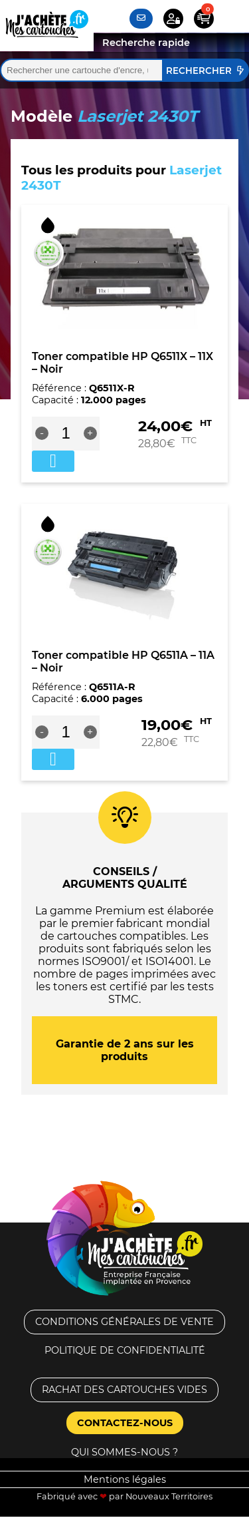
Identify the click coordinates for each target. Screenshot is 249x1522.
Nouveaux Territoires (168, 1496)
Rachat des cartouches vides (124, 1390)
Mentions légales (125, 1479)
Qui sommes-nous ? (124, 1452)
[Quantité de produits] (66, 433)
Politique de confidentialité (124, 1350)
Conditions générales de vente (124, 1322)
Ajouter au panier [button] (53, 461)
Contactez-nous (125, 1423)
